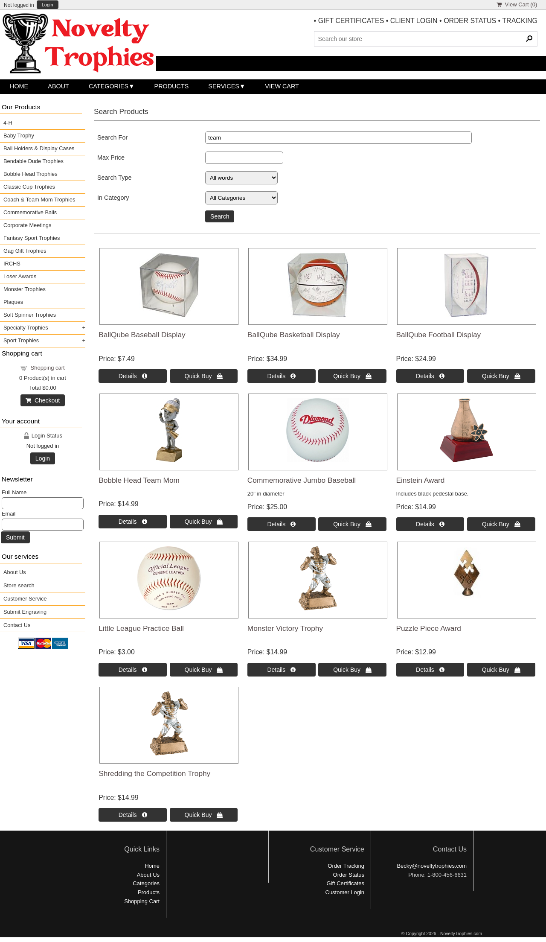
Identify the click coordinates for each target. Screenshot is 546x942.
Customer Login (344, 892)
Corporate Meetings (27, 225)
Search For (112, 137)
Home (19, 86)
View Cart (282, 86)
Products (171, 86)
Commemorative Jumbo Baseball (301, 480)
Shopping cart (48, 368)
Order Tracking (346, 866)
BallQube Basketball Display (293, 334)
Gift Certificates (345, 883)
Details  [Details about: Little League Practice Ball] (133, 670)
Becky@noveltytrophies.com (432, 866)
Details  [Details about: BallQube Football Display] (430, 376)
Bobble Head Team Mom (139, 480)
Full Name (14, 492)
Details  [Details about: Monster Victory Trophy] (281, 670)
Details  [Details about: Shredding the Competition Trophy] (133, 815)
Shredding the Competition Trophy (154, 773)
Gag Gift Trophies (24, 251)
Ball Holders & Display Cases (38, 148)
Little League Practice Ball (141, 628)
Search (219, 216)
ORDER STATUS (470, 20)
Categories (108, 86)
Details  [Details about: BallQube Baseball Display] (133, 376)
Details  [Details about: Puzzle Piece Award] (430, 670)
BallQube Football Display (438, 334)
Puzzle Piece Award (428, 628)
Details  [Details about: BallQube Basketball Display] (281, 376)
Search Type (114, 177)
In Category (113, 197)
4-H (7, 123)
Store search (19, 585)
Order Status (348, 875)
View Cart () (517, 4)
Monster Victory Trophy (285, 628)
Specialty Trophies (25, 327)
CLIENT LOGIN (414, 20)
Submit (15, 537)
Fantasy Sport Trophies (31, 238)
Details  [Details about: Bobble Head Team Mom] (133, 522)
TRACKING (519, 20)
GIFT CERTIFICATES (351, 20)
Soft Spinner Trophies (29, 315)
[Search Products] (425, 39)
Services (223, 86)
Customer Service (25, 598)
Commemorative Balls (30, 212)
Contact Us (16, 625)
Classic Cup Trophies (29, 187)
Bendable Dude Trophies (33, 161)
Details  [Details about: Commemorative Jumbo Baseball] (281, 524)
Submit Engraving (24, 612)
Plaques (13, 302)
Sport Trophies (21, 340)
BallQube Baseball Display (142, 334)
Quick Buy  (204, 376)
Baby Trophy (18, 135)
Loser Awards (19, 276)
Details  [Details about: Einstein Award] (430, 524)
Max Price (111, 157)
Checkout (43, 400)
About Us (14, 572)
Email (8, 513)
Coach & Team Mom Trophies (39, 199)
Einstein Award (420, 480)
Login (47, 5)
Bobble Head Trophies (30, 174)
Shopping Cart (142, 901)
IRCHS (11, 263)
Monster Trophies (24, 289)
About (58, 86)
